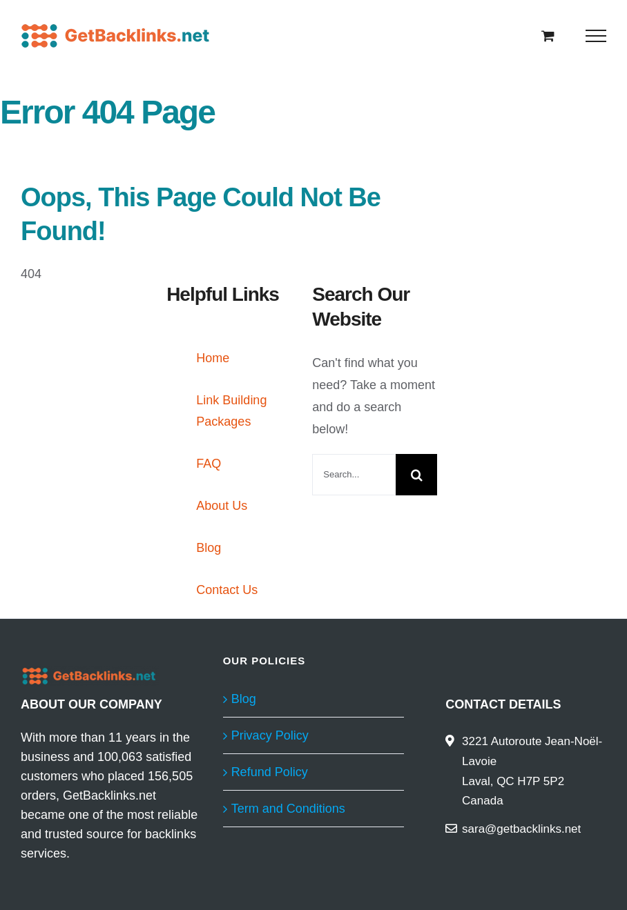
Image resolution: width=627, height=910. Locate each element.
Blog (208, 548)
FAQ (208, 464)
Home (212, 358)
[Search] (416, 474)
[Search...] (354, 474)
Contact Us (227, 590)
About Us (221, 506)
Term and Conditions (288, 808)
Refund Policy (269, 772)
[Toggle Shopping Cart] (547, 35)
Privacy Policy (270, 735)
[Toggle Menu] (596, 36)
